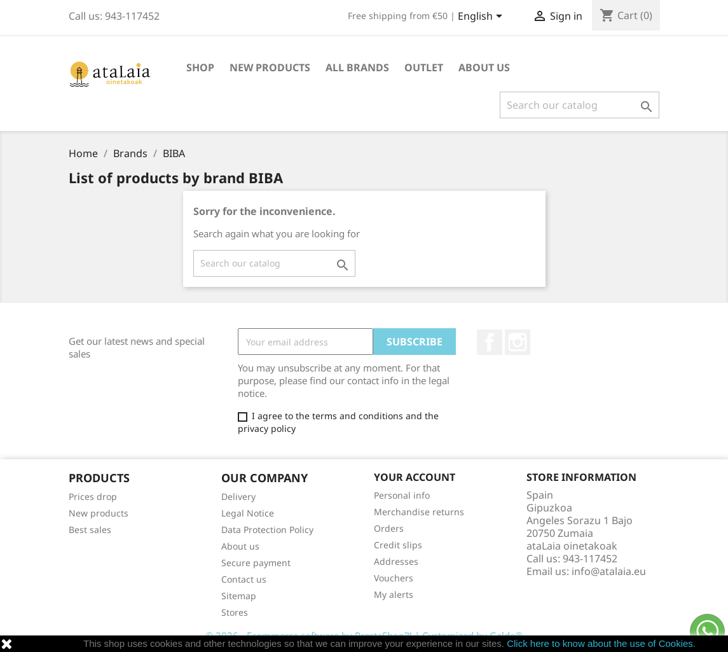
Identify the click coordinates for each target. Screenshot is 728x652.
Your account (414, 477)
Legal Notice (247, 513)
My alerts (393, 594)
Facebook (489, 342)
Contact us (243, 579)
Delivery (238, 496)
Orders (389, 528)
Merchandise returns (419, 512)
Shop (200, 67)
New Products (270, 67)
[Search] (579, 105)
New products (98, 513)
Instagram (517, 342)
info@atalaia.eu (609, 571)
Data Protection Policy (267, 530)
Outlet (423, 67)
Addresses (396, 561)
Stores (234, 612)
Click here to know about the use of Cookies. (601, 643)
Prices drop (93, 496)
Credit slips (398, 545)
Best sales (90, 530)
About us (484, 67)
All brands (357, 67)
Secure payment (256, 563)
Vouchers (393, 578)
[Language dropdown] (482, 17)
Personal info (402, 495)
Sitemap (238, 596)
